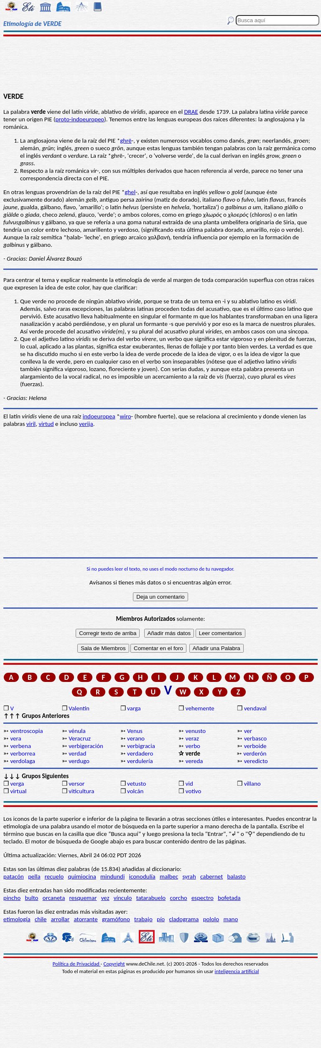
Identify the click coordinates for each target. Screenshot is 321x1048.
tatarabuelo (151, 898)
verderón (254, 753)
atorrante (85, 919)
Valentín (79, 708)
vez (105, 898)
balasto (236, 876)
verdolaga (22, 761)
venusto (196, 731)
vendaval (255, 708)
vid (189, 783)
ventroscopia (26, 731)
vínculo (123, 898)
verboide (255, 746)
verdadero (140, 753)
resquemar (83, 898)
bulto (31, 898)
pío (161, 919)
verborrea (22, 753)
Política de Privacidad (77, 964)
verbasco (255, 738)
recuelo (54, 876)
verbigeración (86, 746)
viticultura (81, 791)
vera (15, 738)
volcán (135, 791)
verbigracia (141, 746)
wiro (125, 416)
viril (31, 424)
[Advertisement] (160, 63)
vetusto (136, 783)
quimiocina (82, 876)
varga (134, 708)
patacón (13, 876)
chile (41, 919)
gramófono (116, 919)
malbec (169, 876)
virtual (18, 791)
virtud (46, 424)
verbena (20, 746)
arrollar (60, 919)
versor (76, 783)
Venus (135, 731)
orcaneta (54, 898)
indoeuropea (99, 416)
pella (34, 876)
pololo (211, 919)
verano (136, 738)
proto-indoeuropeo (80, 119)
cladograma (184, 919)
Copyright (114, 964)
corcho (178, 898)
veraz (192, 738)
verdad (77, 753)
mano (230, 919)
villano (252, 783)
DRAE (191, 111)
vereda (194, 761)
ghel (130, 192)
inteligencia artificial (237, 971)
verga (17, 783)
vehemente (200, 708)
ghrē (125, 140)
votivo (193, 791)
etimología (17, 919)
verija (86, 424)
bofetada (229, 898)
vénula (77, 731)
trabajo (143, 919)
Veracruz (80, 738)
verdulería (140, 761)
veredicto (256, 761)
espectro (202, 898)
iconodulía (142, 876)
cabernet (211, 876)
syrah (189, 876)
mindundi (112, 876)
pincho (11, 898)
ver (248, 731)
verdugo (79, 761)
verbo (193, 746)
